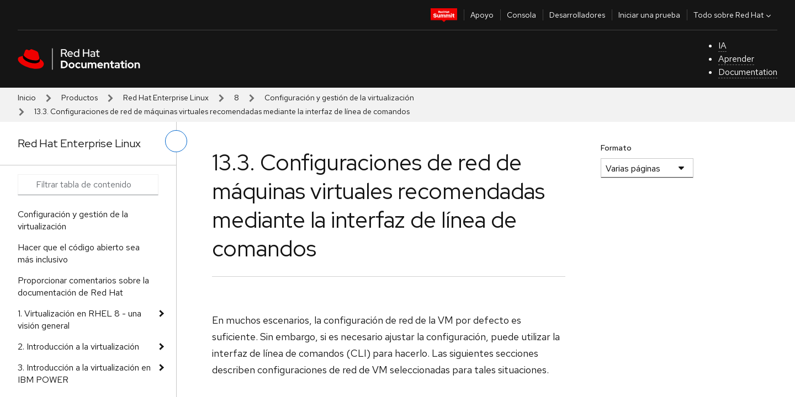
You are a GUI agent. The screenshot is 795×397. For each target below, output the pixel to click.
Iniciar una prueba (649, 15)
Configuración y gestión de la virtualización (339, 98)
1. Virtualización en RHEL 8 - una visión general (79, 319)
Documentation (747, 72)
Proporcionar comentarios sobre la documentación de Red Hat (83, 286)
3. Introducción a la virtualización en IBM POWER (84, 373)
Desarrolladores (577, 15)
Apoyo (482, 15)
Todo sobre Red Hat (733, 15)
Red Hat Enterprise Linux (166, 98)
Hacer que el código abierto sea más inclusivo (79, 253)
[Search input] (88, 184)
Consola (521, 15)
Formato (616, 148)
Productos (79, 98)
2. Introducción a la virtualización (78, 346)
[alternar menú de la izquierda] (176, 141)
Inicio (27, 98)
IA (722, 45)
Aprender (736, 59)
